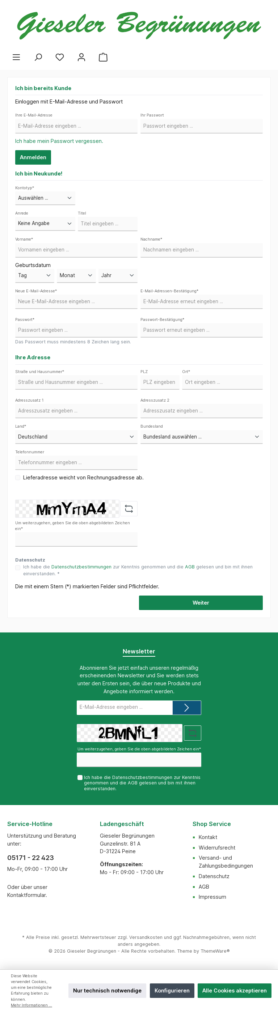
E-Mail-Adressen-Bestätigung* (169, 291)
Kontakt (208, 837)
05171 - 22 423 (30, 857)
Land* (20, 426)
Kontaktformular (26, 895)
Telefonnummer (29, 452)
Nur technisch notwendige (107, 990)
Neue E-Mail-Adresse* (36, 291)
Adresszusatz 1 (29, 400)
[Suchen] (38, 57)
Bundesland (151, 426)
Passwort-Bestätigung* (162, 319)
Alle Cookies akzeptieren (234, 990)
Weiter (201, 603)
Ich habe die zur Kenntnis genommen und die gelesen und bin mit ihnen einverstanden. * (138, 570)
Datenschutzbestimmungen (81, 566)
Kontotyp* (24, 188)
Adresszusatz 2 (154, 400)
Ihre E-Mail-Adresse (33, 115)
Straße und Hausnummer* (39, 371)
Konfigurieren (172, 990)
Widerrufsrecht (217, 847)
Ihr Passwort (152, 115)
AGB (190, 566)
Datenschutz (214, 876)
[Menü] (16, 57)
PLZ (144, 371)
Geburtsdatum (33, 265)
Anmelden (33, 157)
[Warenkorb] (103, 57)
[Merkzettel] (60, 57)
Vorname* (24, 239)
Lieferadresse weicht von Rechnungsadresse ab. (83, 477)
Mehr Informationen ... (31, 1005)
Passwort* (24, 319)
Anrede (21, 213)
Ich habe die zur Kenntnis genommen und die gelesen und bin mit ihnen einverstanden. (142, 783)
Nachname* (151, 239)
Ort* (186, 371)
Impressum (212, 897)
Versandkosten (146, 937)
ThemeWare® (215, 951)
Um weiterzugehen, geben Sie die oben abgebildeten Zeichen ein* (72, 526)
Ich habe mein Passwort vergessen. (59, 141)
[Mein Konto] (81, 57)
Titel (82, 213)
